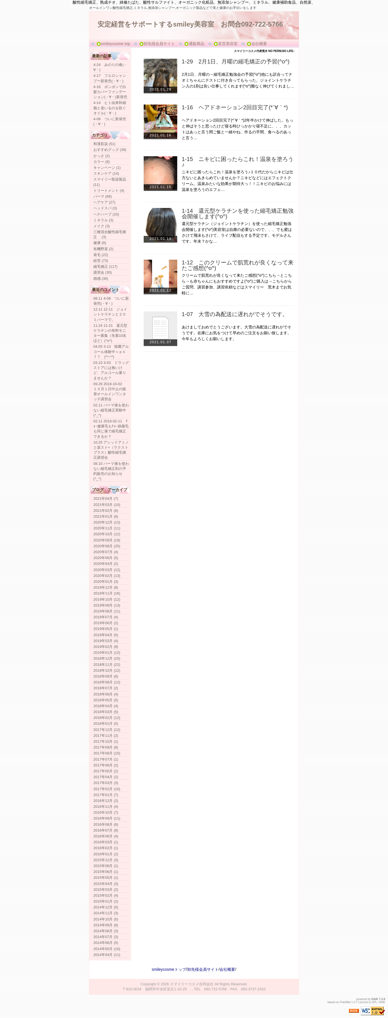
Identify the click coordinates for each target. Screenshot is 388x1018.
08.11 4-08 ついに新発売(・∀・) (111, 301)
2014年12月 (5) (105, 907)
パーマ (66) (102, 196)
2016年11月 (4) (105, 806)
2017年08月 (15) (106, 753)
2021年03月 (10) (106, 505)
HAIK (375, 999)
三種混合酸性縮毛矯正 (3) (109, 234)
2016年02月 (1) (105, 848)
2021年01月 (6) (105, 516)
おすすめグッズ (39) (109, 150)
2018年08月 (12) (106, 682)
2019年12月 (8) (105, 587)
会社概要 (257, 43)
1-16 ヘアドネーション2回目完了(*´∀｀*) (235, 107)
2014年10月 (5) (105, 919)
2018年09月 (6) (105, 676)
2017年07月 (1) (105, 759)
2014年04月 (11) (106, 955)
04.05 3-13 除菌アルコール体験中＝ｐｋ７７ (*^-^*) (111, 351)
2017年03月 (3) (105, 783)
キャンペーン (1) (107, 167)
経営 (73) (100, 261)
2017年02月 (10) (106, 789)
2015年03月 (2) (105, 889)
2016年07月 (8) (105, 830)
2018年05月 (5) (105, 700)
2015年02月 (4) (105, 895)
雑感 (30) (100, 278)
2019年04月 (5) (105, 635)
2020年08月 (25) (106, 546)
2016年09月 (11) (106, 818)
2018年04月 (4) (105, 706)
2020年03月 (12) (106, 570)
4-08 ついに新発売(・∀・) (109, 121)
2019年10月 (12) (106, 599)
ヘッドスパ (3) (105, 208)
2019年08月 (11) (106, 611)
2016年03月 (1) (105, 842)
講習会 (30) (102, 272)
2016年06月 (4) (105, 836)
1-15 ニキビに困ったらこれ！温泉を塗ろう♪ (238, 162)
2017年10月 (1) (105, 741)
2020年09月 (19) (106, 540)
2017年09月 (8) (105, 747)
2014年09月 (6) (105, 925)
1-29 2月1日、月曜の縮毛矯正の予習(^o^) (236, 61)
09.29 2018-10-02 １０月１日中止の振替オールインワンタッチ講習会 (109, 391)
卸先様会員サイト (157, 43)
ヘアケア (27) (104, 202)
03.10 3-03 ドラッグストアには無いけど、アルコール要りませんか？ (111, 370)
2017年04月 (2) (105, 777)
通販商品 (194, 43)
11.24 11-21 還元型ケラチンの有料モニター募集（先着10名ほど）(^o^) (110, 333)
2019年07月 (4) (105, 617)
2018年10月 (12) (106, 670)
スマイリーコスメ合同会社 (192, 984)
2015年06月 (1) (105, 872)
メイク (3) (101, 226)
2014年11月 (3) (105, 913)
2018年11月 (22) (106, 664)
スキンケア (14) (106, 173)
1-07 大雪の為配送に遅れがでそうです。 (235, 314)
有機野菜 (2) (103, 249)
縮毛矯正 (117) (105, 266)
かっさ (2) (101, 156)
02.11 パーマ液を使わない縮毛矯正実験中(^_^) (111, 410)
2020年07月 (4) (105, 552)
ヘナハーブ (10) (106, 214)
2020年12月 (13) (106, 522)
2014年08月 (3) (105, 931)
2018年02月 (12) (106, 718)
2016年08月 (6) (105, 824)
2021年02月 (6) (105, 510)
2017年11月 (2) (105, 735)
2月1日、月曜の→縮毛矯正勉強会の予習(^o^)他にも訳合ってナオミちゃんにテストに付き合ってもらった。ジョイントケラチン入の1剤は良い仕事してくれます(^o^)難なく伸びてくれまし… (238, 80)
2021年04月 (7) (105, 498)
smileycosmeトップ (169, 969)
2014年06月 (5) (105, 943)
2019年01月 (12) (106, 652)
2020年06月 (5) (105, 558)
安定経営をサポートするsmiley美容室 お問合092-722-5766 (190, 24)
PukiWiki (345, 1002)
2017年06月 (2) (105, 765)
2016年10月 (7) (105, 812)
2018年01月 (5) (105, 723)
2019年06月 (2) (105, 623)
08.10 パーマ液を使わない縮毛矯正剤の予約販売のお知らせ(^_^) (111, 471)
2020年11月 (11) (106, 528)
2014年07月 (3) (105, 937)
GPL (374, 1002)
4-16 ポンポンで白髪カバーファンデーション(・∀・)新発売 (110, 92)
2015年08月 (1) (105, 866)
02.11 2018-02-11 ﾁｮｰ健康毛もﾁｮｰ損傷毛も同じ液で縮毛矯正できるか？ (111, 429)
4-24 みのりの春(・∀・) (110, 67)
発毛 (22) (100, 255)
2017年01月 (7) (105, 795)
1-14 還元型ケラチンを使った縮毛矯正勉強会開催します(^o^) (238, 213)
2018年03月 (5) (105, 712)
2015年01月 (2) (105, 901)
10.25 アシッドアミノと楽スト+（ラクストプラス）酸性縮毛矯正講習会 (111, 450)
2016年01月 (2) (105, 854)
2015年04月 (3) (105, 884)
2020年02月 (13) (106, 576)
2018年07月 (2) (105, 688)
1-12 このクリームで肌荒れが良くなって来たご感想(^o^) (238, 265)
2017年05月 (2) (105, 771)
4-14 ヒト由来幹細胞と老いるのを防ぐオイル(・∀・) (109, 108)
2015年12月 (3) (105, 860)
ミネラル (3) (103, 220)
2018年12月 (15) (106, 658)
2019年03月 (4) (105, 641)
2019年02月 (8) (105, 647)
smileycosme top (113, 43)
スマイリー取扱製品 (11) (109, 181)
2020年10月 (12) (106, 534)
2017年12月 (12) (106, 730)
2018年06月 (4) (105, 694)
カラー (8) (101, 162)
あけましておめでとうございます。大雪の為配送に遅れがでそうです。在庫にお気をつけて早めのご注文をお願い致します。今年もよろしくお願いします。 (236, 333)
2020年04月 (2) (105, 564)
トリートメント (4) (108, 190)
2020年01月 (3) (105, 581)
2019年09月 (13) (106, 605)
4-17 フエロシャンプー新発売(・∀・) (109, 78)
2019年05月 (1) (105, 629)
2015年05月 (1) (105, 877)
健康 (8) (99, 243)
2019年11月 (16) (106, 593)
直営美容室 (226, 43)
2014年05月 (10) (106, 949)
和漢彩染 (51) (104, 144)
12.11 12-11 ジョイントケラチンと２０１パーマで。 (110, 314)
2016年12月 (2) (105, 801)
